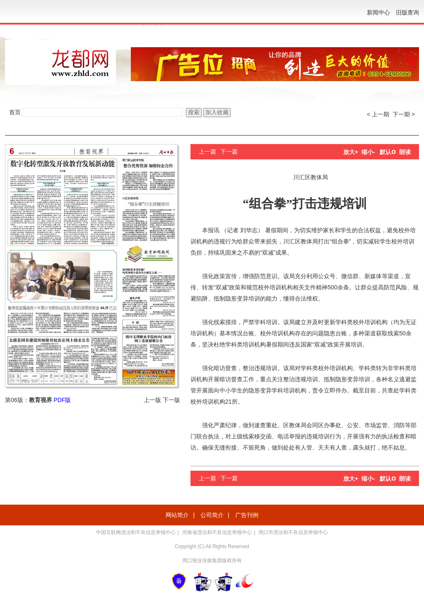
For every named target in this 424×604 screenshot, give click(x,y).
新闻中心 (378, 12)
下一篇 (229, 151)
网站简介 (177, 515)
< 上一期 (378, 114)
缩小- (368, 152)
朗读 (405, 152)
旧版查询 (407, 12)
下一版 (171, 400)
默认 (388, 152)
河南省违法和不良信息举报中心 (217, 532)
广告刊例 (246, 515)
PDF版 (62, 400)
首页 (15, 112)
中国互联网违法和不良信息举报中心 (136, 532)
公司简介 (212, 515)
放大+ (350, 152)
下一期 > (404, 114)
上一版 (152, 400)
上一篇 (207, 151)
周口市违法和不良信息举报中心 (293, 532)
